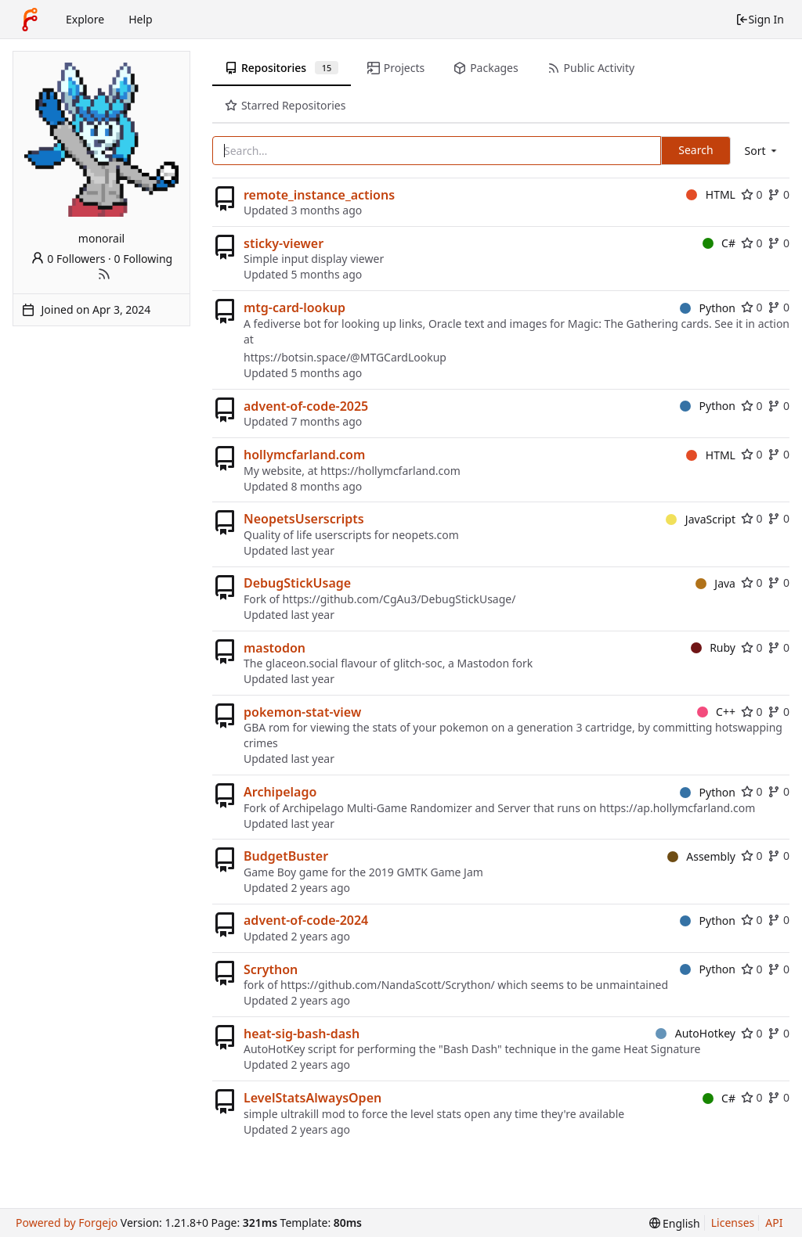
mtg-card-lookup (294, 307)
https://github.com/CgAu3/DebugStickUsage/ (398, 599)
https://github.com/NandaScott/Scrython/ (387, 984)
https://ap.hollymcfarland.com (677, 807)
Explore (85, 19)
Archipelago (280, 792)
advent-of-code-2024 (306, 920)
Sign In (759, 19)
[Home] (30, 19)
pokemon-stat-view (302, 712)
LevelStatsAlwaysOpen (312, 1098)
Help (140, 19)
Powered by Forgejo (66, 1222)
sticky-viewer (283, 243)
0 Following (143, 258)
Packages (485, 67)
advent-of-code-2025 (306, 406)
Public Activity (590, 67)
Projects (395, 67)
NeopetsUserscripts (304, 519)
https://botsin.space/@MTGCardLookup (345, 357)
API (773, 1222)
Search (695, 149)
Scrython (271, 969)
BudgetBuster (286, 856)
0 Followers (68, 258)
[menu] (762, 151)
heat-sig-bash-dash (301, 1033)
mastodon (274, 648)
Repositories (281, 67)
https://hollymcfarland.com (390, 470)
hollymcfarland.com (304, 454)
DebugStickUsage (297, 583)
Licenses (733, 1222)
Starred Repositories (285, 105)
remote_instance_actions (319, 195)
